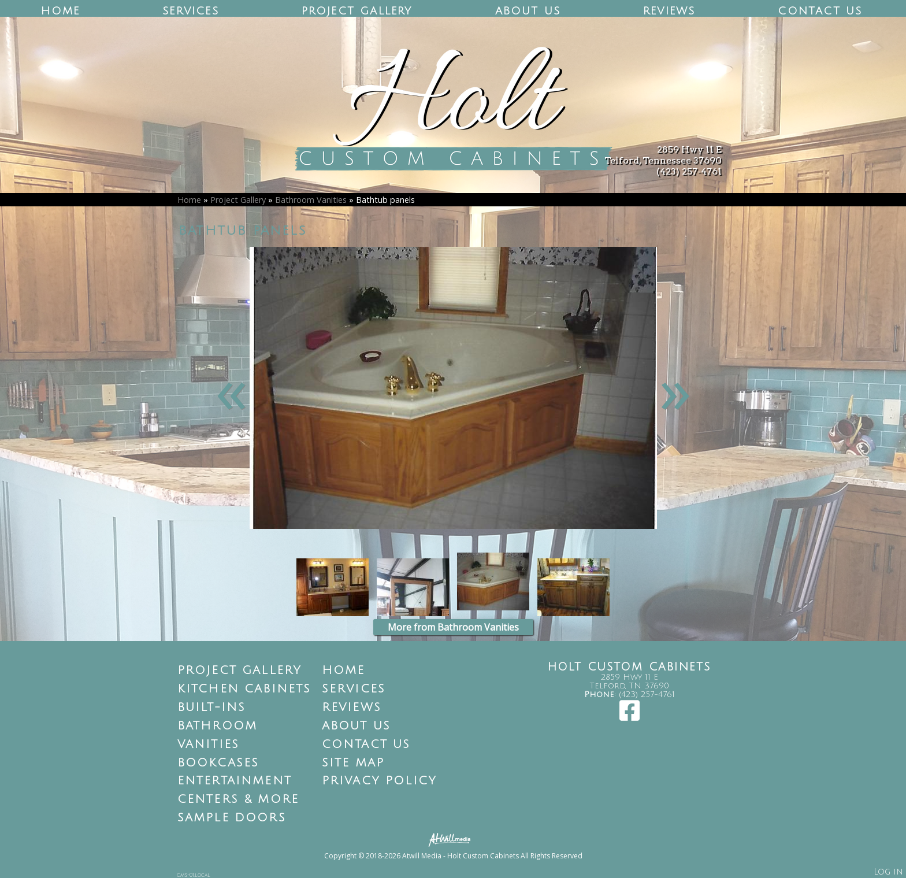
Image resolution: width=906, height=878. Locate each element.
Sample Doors (231, 818)
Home (60, 11)
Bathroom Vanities (311, 199)
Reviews (669, 11)
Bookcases (218, 763)
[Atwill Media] (453, 839)
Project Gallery (357, 11)
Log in (888, 872)
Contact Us (820, 11)
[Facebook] (629, 716)
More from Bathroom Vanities (453, 627)
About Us (528, 11)
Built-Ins (211, 707)
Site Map (353, 763)
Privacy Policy (379, 781)
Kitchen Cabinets (244, 689)
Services (190, 11)
